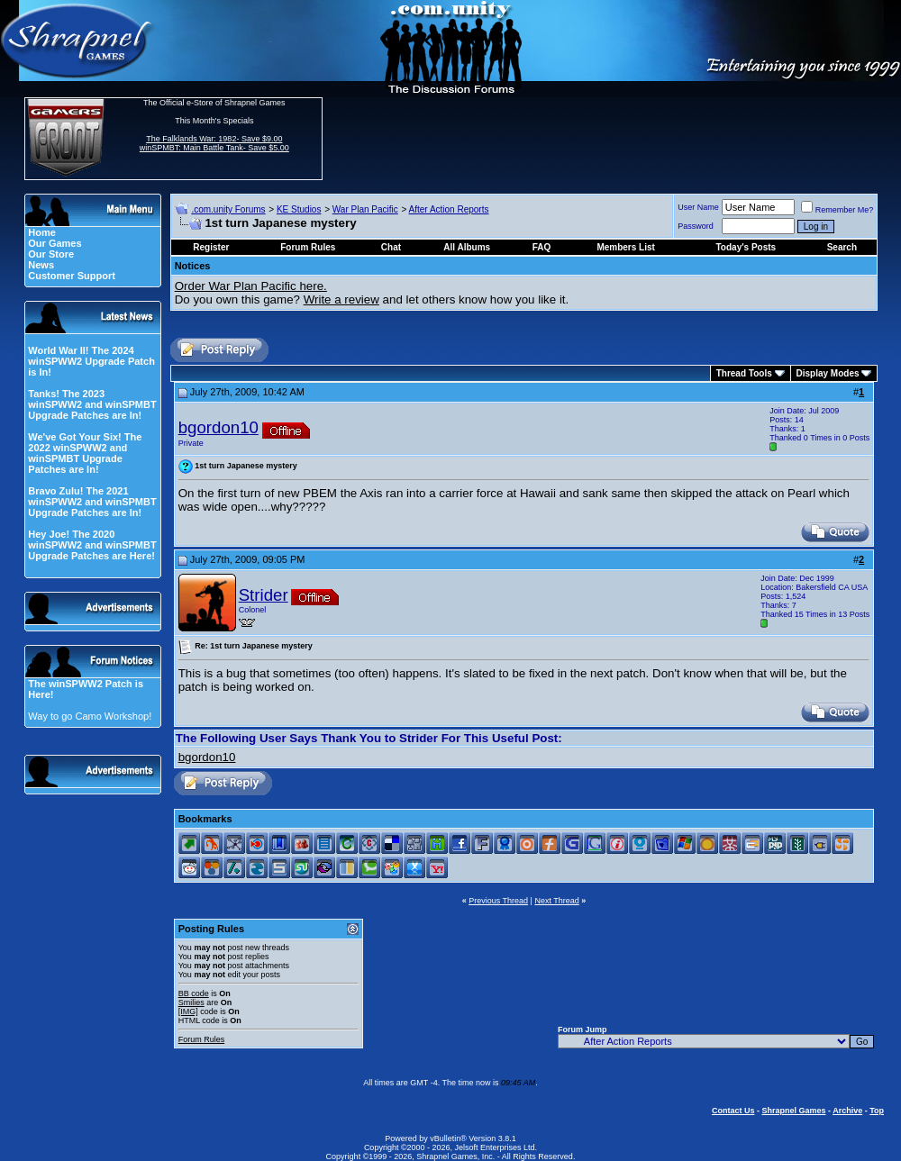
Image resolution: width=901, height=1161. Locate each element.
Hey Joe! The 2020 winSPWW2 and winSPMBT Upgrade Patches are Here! (92, 545)
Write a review (341, 299)
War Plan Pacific (365, 209)
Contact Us (733, 1110)
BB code (193, 993)
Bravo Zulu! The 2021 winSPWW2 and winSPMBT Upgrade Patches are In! (92, 501)
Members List (625, 247)
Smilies (191, 1002)
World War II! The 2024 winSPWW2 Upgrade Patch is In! (91, 361)
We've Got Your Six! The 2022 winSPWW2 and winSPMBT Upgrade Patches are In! (84, 453)
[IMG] (188, 1011)
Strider (263, 594)
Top (876, 1110)
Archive (847, 1110)
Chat (391, 247)
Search (842, 247)
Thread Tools (744, 373)
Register (211, 247)
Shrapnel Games (793, 1110)
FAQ (541, 247)
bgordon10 (218, 427)
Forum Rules (201, 1039)
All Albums (466, 247)
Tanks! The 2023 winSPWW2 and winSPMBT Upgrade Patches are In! (92, 404)
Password (696, 226)
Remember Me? (837, 209)
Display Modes (828, 373)
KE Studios (299, 209)
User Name (698, 207)
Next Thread (556, 900)
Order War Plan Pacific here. (251, 286)
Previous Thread (498, 900)
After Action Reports (449, 209)
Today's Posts (746, 247)
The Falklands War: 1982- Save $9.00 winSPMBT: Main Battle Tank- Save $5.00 (214, 143)
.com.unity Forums (228, 209)
